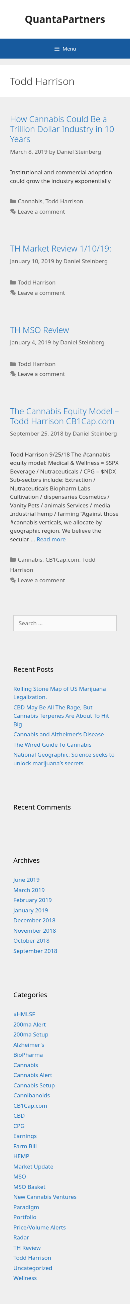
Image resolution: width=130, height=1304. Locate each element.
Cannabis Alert (32, 1075)
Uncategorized (32, 1268)
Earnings (25, 1136)
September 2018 (35, 951)
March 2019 (29, 890)
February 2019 (32, 900)
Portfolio (24, 1217)
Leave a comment (41, 211)
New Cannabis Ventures (45, 1197)
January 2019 (30, 910)
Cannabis (30, 201)
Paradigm (26, 1207)
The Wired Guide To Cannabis (52, 744)
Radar (21, 1237)
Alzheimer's (28, 1044)
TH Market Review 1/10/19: (60, 248)
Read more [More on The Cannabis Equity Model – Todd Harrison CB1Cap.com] (51, 539)
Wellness (25, 1278)
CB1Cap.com (62, 559)
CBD (19, 1115)
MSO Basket (29, 1187)
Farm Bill (25, 1146)
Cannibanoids (31, 1095)
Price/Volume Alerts (39, 1227)
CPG (18, 1126)
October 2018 (31, 940)
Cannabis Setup (34, 1085)
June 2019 (26, 879)
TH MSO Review (39, 329)
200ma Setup (30, 1034)
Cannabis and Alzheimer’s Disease (58, 734)
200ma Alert (29, 1024)
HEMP (21, 1156)
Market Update (33, 1166)
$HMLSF (24, 1014)
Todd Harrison (64, 201)
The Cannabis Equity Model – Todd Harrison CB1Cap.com (64, 416)
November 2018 (34, 930)
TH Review (27, 1247)
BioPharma (28, 1054)
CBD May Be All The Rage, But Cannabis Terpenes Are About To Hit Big (61, 715)
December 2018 (34, 920)
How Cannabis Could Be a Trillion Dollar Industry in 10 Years (62, 128)
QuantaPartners (65, 19)
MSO (19, 1176)
